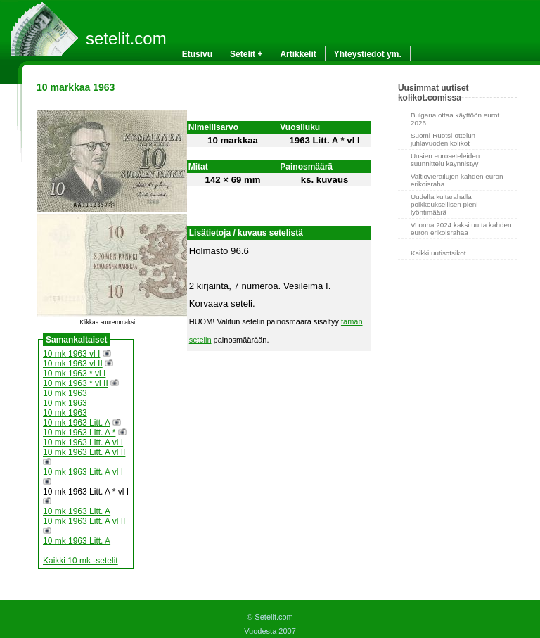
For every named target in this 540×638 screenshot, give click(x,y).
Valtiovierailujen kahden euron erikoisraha (457, 180)
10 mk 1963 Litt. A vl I (83, 442)
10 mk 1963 (65, 393)
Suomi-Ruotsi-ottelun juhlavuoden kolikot (443, 139)
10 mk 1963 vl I (71, 354)
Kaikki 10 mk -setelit (80, 561)
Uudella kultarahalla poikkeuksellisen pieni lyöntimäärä (444, 204)
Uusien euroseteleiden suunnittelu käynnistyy (445, 159)
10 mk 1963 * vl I (74, 373)
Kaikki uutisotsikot (438, 253)
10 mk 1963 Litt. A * (79, 433)
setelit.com (126, 38)
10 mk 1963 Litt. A (76, 423)
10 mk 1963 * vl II (75, 383)
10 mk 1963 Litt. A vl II (84, 452)
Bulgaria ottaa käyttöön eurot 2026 (455, 119)
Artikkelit (298, 54)
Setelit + (246, 54)
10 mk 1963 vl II (73, 364)
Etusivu (197, 54)
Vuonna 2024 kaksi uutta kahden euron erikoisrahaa (461, 228)
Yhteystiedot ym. (367, 54)
